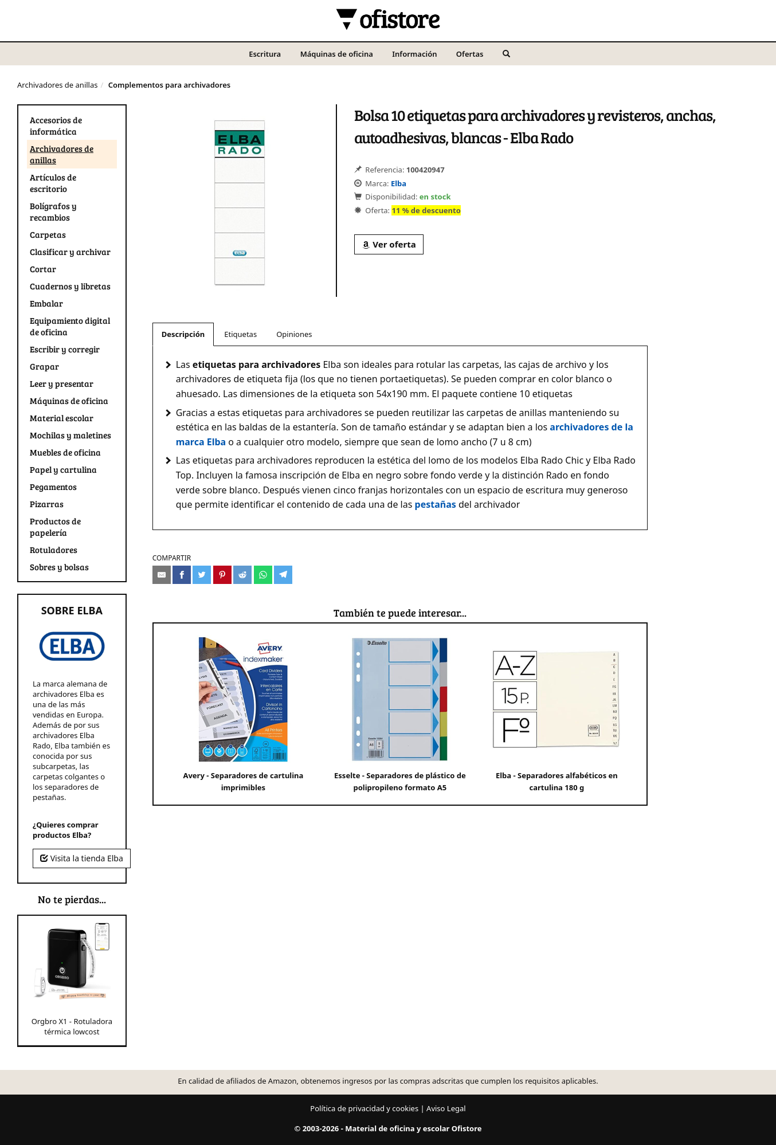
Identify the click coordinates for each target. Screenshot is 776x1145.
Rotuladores (53, 549)
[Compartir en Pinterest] (222, 575)
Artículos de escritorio (53, 182)
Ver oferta (389, 244)
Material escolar (61, 418)
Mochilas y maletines (70, 435)
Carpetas (48, 234)
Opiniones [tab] (294, 334)
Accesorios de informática (56, 125)
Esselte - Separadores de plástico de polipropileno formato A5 (400, 714)
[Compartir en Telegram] (283, 575)
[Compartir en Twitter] (202, 575)
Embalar (46, 303)
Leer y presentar (61, 383)
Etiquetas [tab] (240, 334)
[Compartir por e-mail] (161, 575)
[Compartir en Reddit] (242, 575)
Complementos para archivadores (169, 85)
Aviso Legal (446, 1108)
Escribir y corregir (65, 349)
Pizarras (47, 503)
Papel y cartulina (63, 469)
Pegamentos (53, 486)
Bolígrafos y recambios (53, 211)
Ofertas (470, 54)
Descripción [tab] (183, 334)
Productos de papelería (55, 526)
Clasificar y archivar (70, 251)
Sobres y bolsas (59, 566)
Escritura (265, 54)
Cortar (43, 269)
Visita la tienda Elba (81, 858)
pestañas (435, 504)
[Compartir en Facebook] (182, 575)
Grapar (44, 366)
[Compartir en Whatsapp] (263, 575)
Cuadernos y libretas (70, 286)
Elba (398, 183)
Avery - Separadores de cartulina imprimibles (243, 714)
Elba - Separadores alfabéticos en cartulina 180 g (556, 714)
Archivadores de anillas (57, 85)
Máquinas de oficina (336, 54)
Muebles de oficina (65, 452)
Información (414, 54)
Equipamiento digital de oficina (70, 326)
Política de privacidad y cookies (364, 1108)
